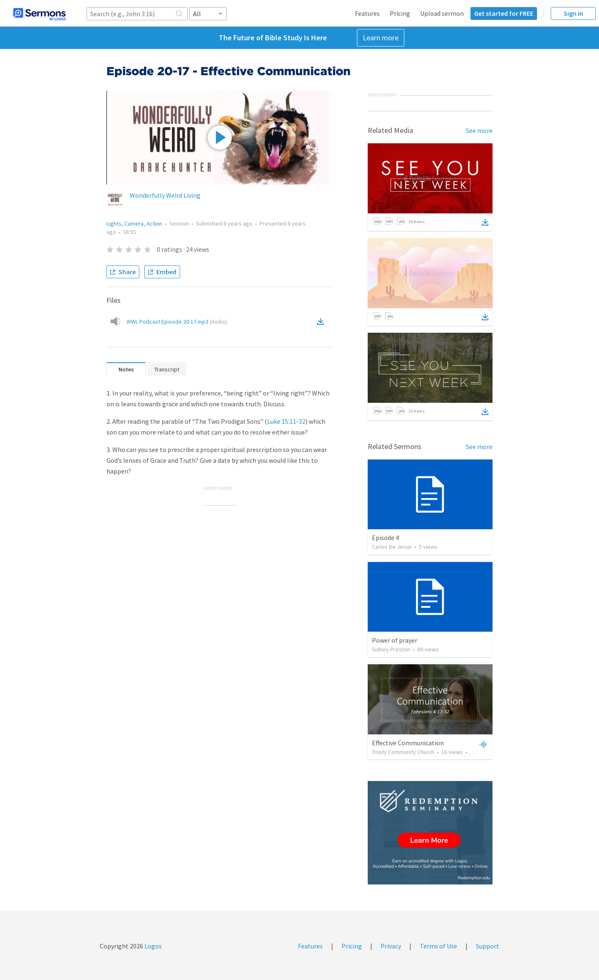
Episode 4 (385, 537)
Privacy (391, 946)
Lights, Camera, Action (134, 223)
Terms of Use (438, 946)
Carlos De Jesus (392, 546)
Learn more (381, 37)
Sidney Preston (391, 649)
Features (367, 13)
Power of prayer (394, 640)
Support (487, 946)
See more (479, 130)
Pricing (400, 13)
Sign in (573, 13)
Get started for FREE (503, 13)
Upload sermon (442, 13)
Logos (152, 946)
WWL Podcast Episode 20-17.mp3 (176, 321)
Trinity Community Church (403, 752)
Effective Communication (408, 743)
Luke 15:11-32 (286, 421)
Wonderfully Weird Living (165, 195)
